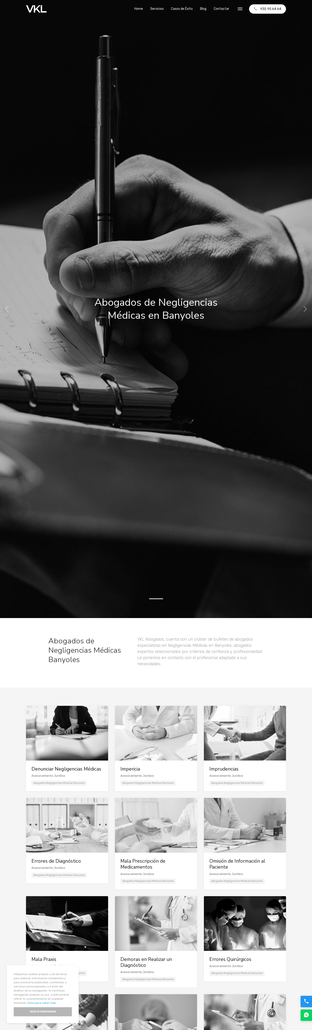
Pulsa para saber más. (42, 1002)
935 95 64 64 (267, 8)
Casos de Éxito (182, 9)
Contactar (221, 9)
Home (138, 9)
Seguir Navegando (43, 1011)
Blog (203, 9)
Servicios (157, 9)
